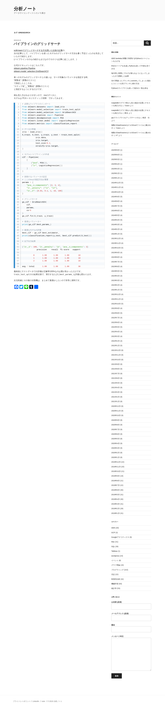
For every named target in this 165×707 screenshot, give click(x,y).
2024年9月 (115, 197)
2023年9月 (115, 253)
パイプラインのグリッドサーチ (37, 44)
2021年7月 (115, 374)
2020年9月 (115, 420)
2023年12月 (116, 238)
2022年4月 (115, 332)
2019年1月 (115, 513)
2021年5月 (115, 383)
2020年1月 (115, 457)
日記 (113, 574)
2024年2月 (115, 229)
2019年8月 (115, 481)
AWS (113, 528)
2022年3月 (115, 336)
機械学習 (114, 584)
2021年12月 (116, 350)
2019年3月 (115, 504)
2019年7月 (115, 485)
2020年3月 (115, 448)
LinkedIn (35, 701)
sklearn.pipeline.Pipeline (24, 68)
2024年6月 (115, 211)
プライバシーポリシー (21, 701)
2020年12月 (116, 406)
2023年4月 (115, 276)
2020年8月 (115, 425)
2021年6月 (115, 378)
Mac (113, 542)
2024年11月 (116, 187)
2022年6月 (115, 322)
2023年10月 (116, 248)
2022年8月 (115, 313)
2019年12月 (116, 462)
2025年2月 (115, 173)
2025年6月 (115, 155)
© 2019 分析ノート (54, 701)
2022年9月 (115, 308)
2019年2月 (115, 509)
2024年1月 (115, 234)
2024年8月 (115, 201)
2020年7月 (115, 429)
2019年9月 (115, 476)
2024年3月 (115, 224)
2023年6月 (115, 266)
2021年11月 (116, 355)
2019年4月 (115, 499)
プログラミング (117, 570)
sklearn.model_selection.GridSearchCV (31, 71)
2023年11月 (116, 243)
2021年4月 (115, 387)
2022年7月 (115, 318)
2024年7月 (115, 206)
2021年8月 (115, 369)
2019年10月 (116, 471)
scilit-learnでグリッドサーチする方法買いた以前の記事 (38, 50)
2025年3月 (115, 169)
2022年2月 (115, 341)
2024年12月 (116, 183)
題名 (131, 628)
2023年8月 (115, 257)
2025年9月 (115, 150)
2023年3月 (115, 280)
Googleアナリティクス (120, 537)
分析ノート (25, 8)
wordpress (115, 556)
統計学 (114, 588)
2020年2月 (115, 453)
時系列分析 (115, 579)
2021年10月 (116, 360)
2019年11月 (116, 467)
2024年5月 (115, 215)
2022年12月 (116, 294)
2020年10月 (116, 415)
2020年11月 (116, 411)
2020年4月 (115, 443)
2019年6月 (115, 490)
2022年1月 (115, 346)
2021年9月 (115, 364)
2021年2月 (115, 397)
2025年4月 (115, 164)
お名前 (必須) (131, 605)
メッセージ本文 (131, 653)
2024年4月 (115, 220)
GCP (113, 533)
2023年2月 (115, 285)
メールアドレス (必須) (131, 616)
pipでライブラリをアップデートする (125, 118)
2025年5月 (115, 159)
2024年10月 (116, 192)
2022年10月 (116, 304)
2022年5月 (115, 327)
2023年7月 (115, 262)
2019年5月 (115, 495)
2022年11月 (116, 299)
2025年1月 (115, 178)
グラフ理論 (115, 565)
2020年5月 (115, 439)
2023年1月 (115, 290)
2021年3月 (115, 392)
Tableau (114, 551)
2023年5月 (115, 271)
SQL (113, 546)
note (43, 701)
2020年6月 (115, 434)
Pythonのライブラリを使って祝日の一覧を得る (129, 88)
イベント (114, 560)
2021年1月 (115, 401)
